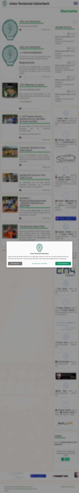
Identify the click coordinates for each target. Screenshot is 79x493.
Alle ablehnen (15, 263)
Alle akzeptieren (63, 263)
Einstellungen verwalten (39, 263)
